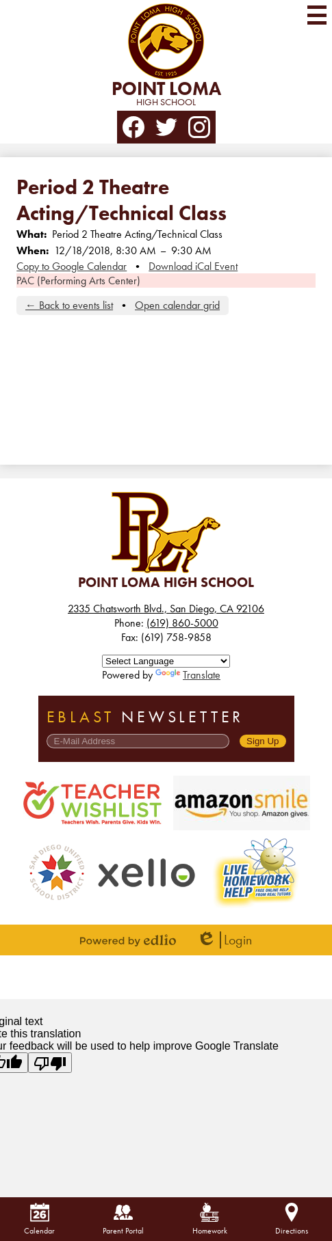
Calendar (39, 1219)
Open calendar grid (177, 305)
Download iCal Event (193, 266)
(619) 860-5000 (182, 623)
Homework (209, 1219)
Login (224, 940)
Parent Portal (123, 1219)
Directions (291, 1219)
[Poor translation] (50, 1062)
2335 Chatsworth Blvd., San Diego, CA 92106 (166, 608)
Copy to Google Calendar (71, 266)
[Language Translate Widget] (166, 661)
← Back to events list (69, 305)
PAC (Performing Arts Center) (78, 280)
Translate (187, 675)
